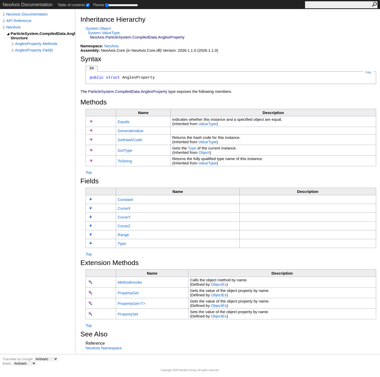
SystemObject (98, 28)
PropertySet (128, 314)
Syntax (90, 59)
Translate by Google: (19, 359)
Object (204, 152)
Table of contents (71, 5)
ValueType (208, 124)
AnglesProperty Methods (36, 43)
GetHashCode (130, 140)
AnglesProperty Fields (34, 50)
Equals (124, 121)
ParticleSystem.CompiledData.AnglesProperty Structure (43, 35)
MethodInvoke (130, 282)
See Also (94, 334)
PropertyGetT (132, 303)
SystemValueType (104, 33)
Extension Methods (109, 263)
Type (192, 148)
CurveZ (124, 226)
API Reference (19, 20)
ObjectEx (219, 284)
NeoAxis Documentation (27, 14)
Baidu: (8, 363)
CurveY (124, 217)
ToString (125, 161)
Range (123, 234)
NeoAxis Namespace (104, 348)
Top (89, 172)
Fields (89, 181)
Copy (368, 72)
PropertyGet (128, 293)
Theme (98, 5)
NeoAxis (13, 27)
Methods (93, 102)
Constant (125, 199)
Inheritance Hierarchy (113, 19)
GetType (125, 150)
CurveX (124, 208)
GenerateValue (130, 131)
